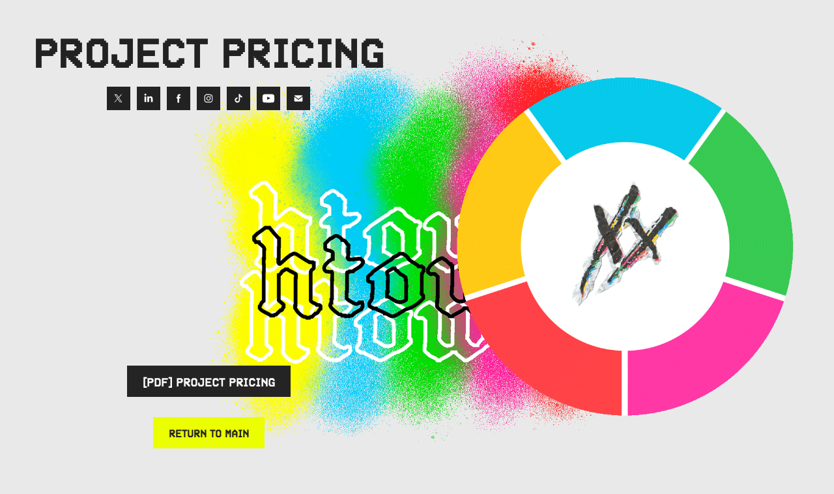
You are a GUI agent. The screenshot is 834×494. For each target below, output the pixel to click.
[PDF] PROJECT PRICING (209, 381)
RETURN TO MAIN (209, 433)
